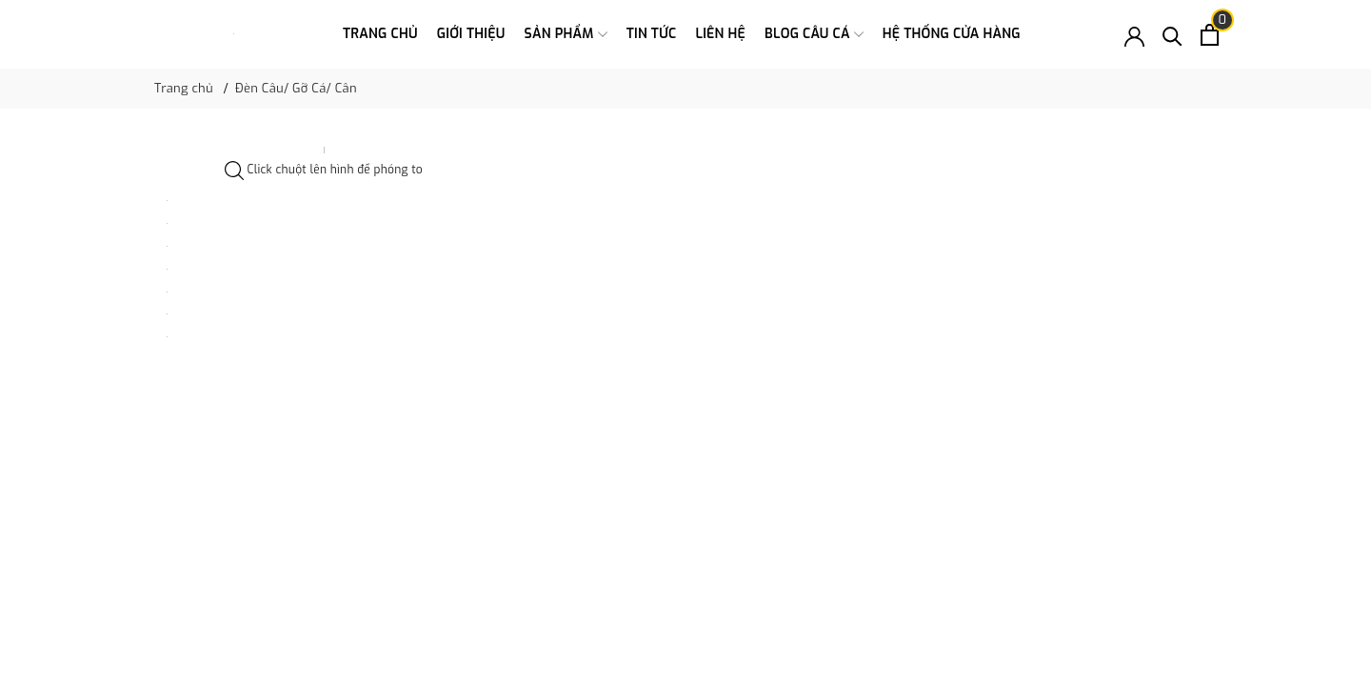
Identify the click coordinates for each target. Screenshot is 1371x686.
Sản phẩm (566, 34)
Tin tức (651, 34)
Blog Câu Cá (814, 34)
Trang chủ (380, 34)
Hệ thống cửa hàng (952, 34)
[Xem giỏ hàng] (1210, 35)
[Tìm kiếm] (1172, 35)
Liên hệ (720, 34)
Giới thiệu (471, 34)
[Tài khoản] (1134, 35)
